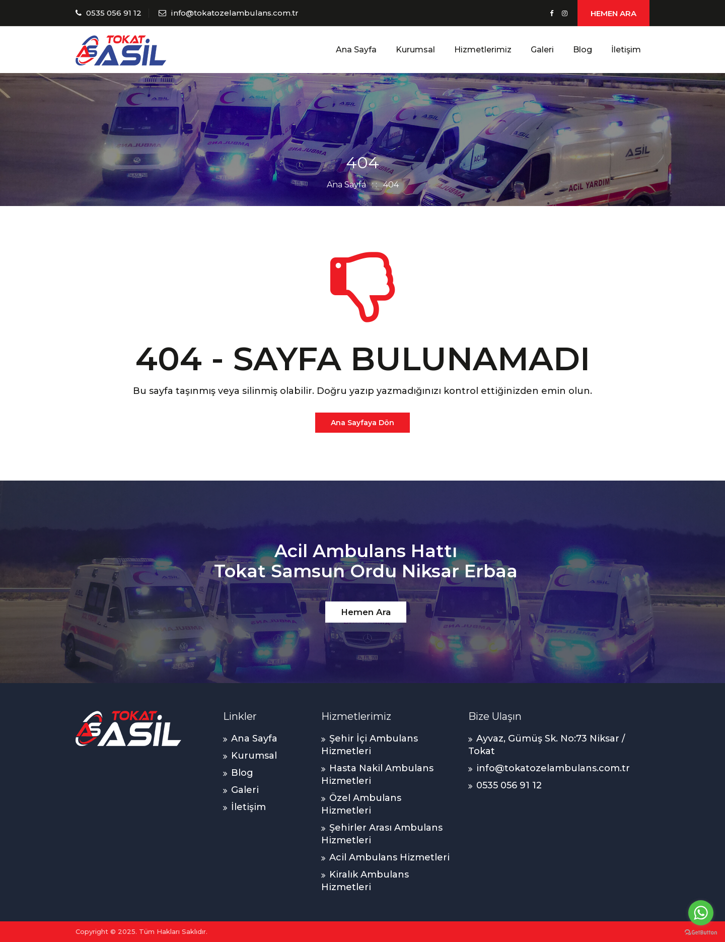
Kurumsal (415, 49)
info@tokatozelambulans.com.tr (235, 13)
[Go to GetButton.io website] (701, 932)
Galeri (542, 49)
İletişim (626, 49)
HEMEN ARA (613, 13)
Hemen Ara (366, 612)
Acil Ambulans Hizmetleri (389, 857)
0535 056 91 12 (113, 13)
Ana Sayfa (356, 49)
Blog (582, 49)
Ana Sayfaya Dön (362, 422)
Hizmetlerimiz (483, 49)
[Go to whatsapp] (700, 912)
